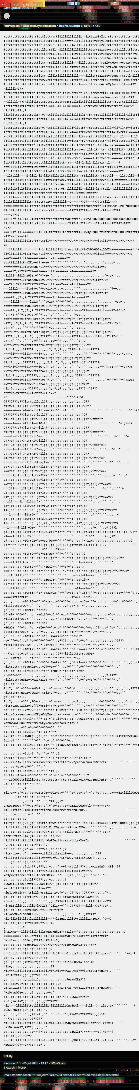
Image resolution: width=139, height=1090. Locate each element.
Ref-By (8, 1056)
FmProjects (12, 26)
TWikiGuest (58, 1063)
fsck (15, 4)
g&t (26, 4)
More (21, 1068)
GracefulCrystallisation (39, 26)
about (38, 4)
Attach (10, 1068)
